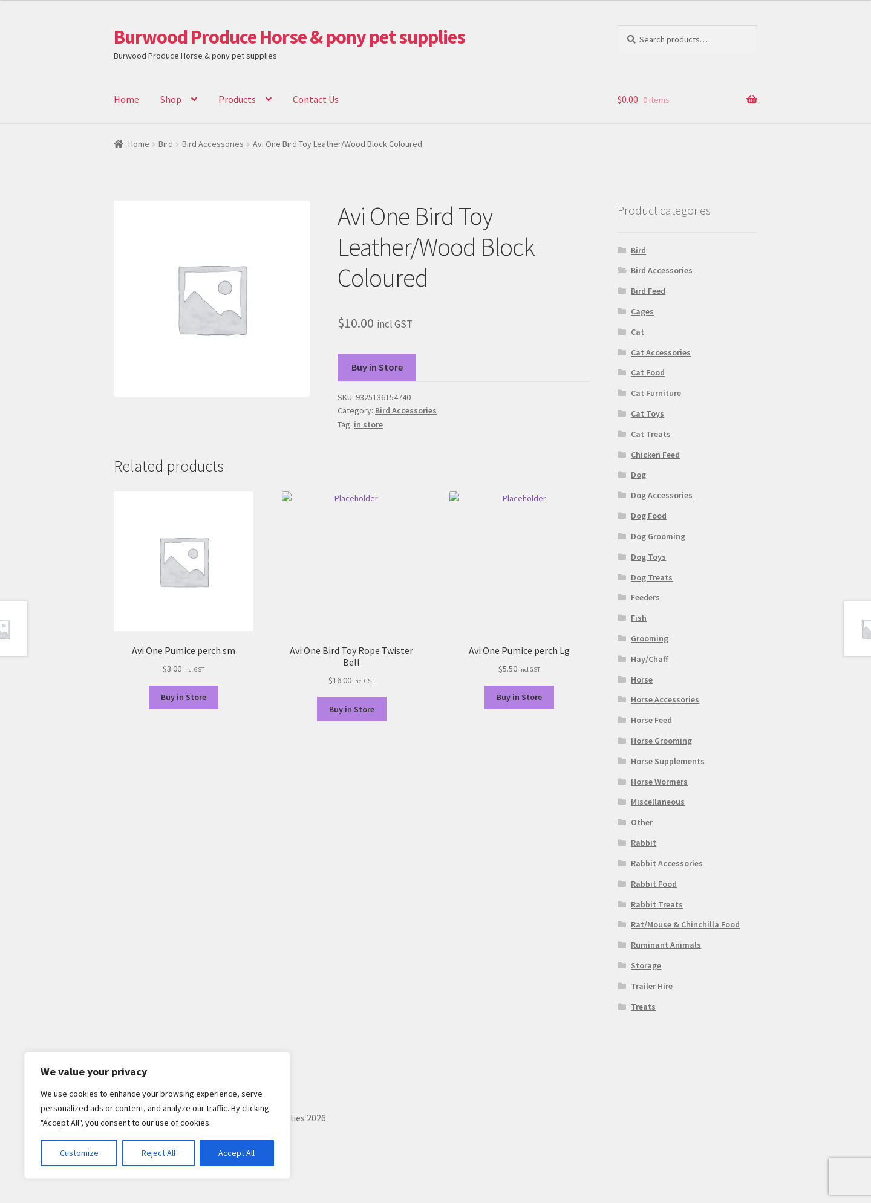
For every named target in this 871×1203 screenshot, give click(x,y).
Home (126, 99)
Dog (638, 474)
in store (368, 424)
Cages (642, 311)
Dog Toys (648, 556)
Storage (646, 965)
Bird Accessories (213, 143)
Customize (79, 1152)
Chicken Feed (655, 454)
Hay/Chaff (649, 658)
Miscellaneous (658, 801)
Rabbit (643, 842)
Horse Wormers (659, 781)
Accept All (236, 1152)
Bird (165, 143)
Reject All (158, 1152)
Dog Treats (652, 577)
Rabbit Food (654, 883)
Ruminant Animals (666, 944)
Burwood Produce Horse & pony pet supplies (289, 37)
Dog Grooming (658, 536)
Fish (639, 617)
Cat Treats (651, 434)
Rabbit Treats (657, 904)
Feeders (645, 597)
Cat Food (648, 372)
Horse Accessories (665, 699)
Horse (642, 679)
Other (642, 822)
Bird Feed (648, 290)
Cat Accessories (661, 352)
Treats (643, 1006)
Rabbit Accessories (667, 863)
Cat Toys (647, 413)
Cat (637, 331)
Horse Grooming (661, 740)
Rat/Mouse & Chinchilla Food (685, 924)
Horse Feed (651, 720)
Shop (170, 99)
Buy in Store (377, 367)
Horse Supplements (668, 761)
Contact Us (316, 99)
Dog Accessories (662, 495)
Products (237, 99)
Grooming (649, 638)
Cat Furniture (656, 392)
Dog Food (649, 515)
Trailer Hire (652, 986)
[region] (157, 1115)
